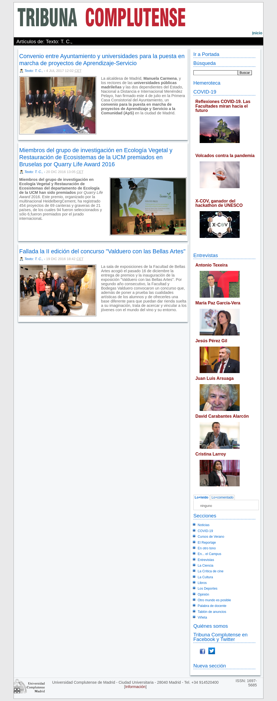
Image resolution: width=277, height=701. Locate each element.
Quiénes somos (210, 626)
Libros (202, 583)
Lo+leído (201, 497)
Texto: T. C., (34, 71)
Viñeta (202, 617)
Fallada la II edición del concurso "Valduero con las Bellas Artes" (102, 251)
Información (135, 687)
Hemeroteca (206, 83)
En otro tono (207, 548)
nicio (257, 33)
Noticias (204, 525)
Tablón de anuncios (212, 612)
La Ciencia (205, 565)
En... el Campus (209, 554)
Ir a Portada (206, 54)
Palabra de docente (212, 606)
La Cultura (205, 577)
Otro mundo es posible (214, 600)
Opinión (203, 594)
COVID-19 (204, 92)
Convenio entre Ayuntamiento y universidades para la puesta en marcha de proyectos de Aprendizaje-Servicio (101, 60)
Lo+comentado (222, 497)
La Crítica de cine (210, 571)
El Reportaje (207, 542)
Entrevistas (205, 255)
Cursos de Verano (211, 537)
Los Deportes (207, 588)
